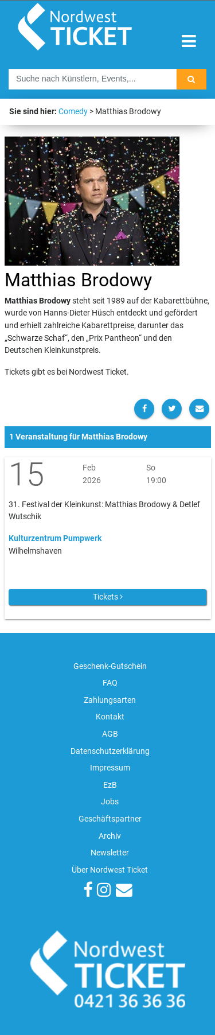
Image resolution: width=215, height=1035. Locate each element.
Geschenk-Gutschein (110, 666)
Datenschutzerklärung (110, 751)
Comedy (73, 111)
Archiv (110, 836)
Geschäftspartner (110, 819)
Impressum (110, 768)
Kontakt (110, 717)
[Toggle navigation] (189, 41)
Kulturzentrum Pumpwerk (55, 538)
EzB (110, 785)
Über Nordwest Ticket (110, 870)
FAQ (110, 683)
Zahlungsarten (110, 700)
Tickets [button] (108, 596)
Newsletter (110, 853)
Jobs (110, 802)
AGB (110, 734)
